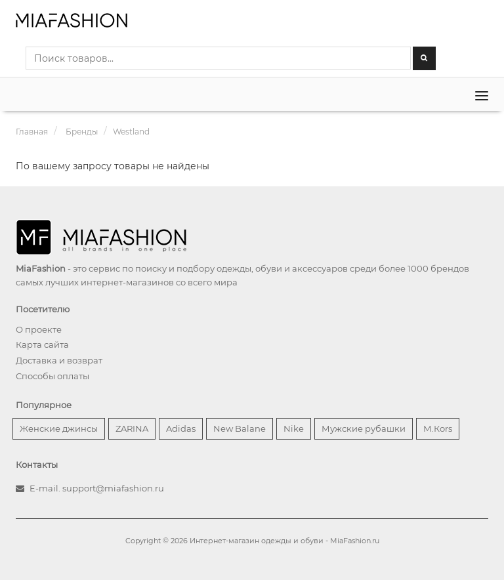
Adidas (181, 428)
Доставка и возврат (59, 360)
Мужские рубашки (364, 428)
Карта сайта (42, 344)
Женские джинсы (59, 428)
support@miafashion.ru (113, 488)
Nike (294, 428)
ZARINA (132, 428)
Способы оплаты (52, 376)
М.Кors (437, 428)
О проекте (39, 329)
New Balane (239, 428)
